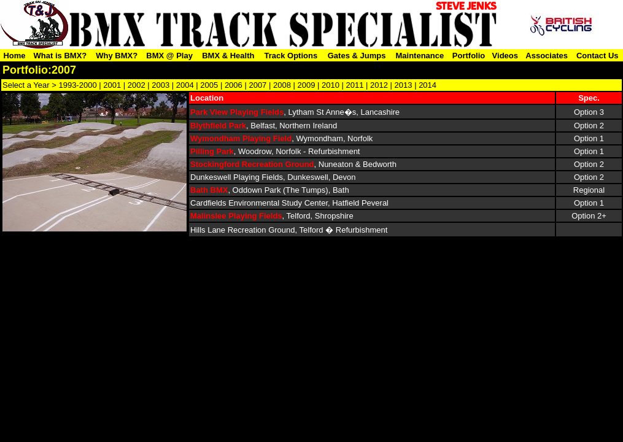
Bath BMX (209, 190)
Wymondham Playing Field (241, 138)
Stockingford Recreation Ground (252, 164)
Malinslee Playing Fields (236, 215)
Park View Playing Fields (237, 112)
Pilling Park (212, 151)
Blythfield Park (218, 125)
